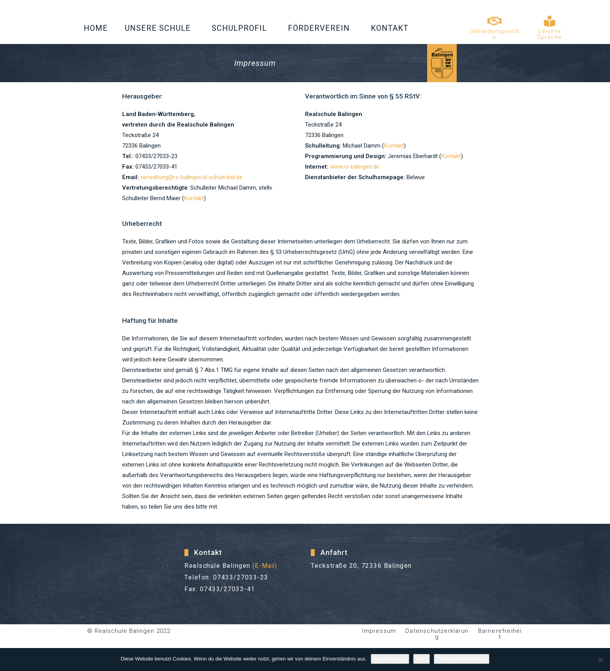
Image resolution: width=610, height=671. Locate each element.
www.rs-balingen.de (354, 166)
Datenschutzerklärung (437, 633)
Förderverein (321, 28)
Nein (421, 659)
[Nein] (600, 660)
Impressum (379, 630)
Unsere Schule (160, 28)
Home (96, 28)
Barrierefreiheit (499, 630)
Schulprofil (241, 28)
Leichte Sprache (549, 34)
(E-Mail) (265, 565)
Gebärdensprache (494, 34)
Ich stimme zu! (390, 659)
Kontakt (391, 28)
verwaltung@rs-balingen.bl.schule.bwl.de (191, 177)
